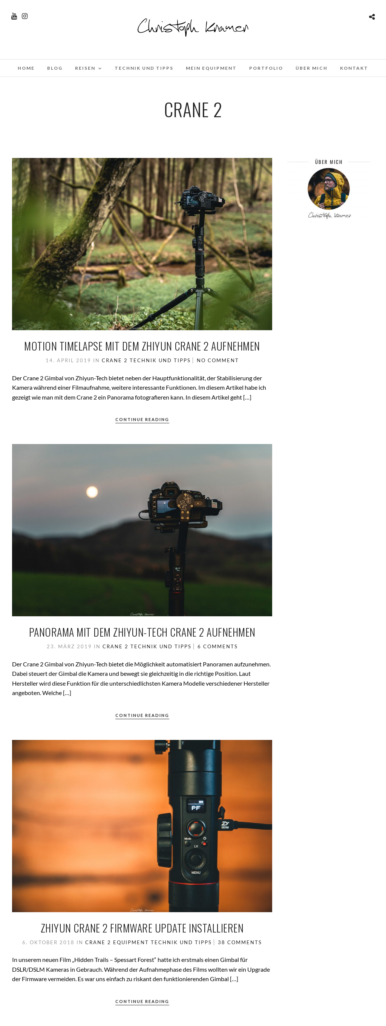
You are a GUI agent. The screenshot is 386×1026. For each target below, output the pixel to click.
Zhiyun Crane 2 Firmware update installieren (142, 928)
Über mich (312, 68)
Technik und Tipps (144, 68)
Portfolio (266, 68)
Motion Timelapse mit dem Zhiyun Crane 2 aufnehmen (142, 346)
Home (26, 68)
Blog (55, 68)
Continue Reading (142, 419)
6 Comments (218, 646)
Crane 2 (115, 360)
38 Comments (240, 942)
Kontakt (354, 68)
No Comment (218, 360)
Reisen (85, 68)
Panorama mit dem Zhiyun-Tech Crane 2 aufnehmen (142, 632)
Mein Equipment (211, 68)
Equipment (131, 942)
